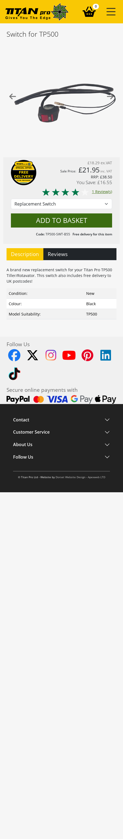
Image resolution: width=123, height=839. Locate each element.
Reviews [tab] (58, 254)
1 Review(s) (76, 191)
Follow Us (23, 493)
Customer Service (31, 447)
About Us (22, 471)
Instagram (22, 504)
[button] (111, 11)
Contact (21, 419)
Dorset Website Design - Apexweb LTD (80, 523)
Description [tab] (25, 254)
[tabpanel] (61, 292)
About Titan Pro (27, 482)
